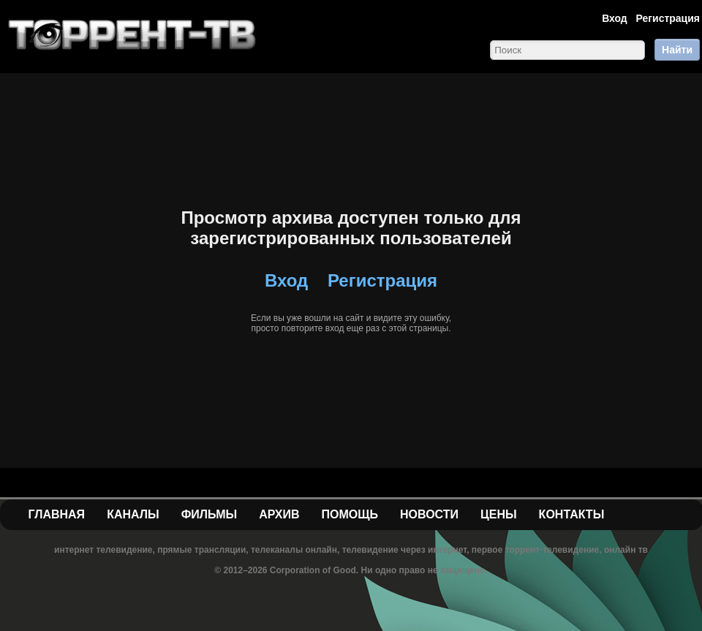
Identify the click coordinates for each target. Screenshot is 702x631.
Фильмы (209, 514)
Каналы (133, 514)
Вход (614, 18)
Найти (677, 50)
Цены (498, 514)
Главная (57, 514)
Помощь (349, 514)
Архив (279, 514)
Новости (429, 514)
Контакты (572, 514)
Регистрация (667, 18)
